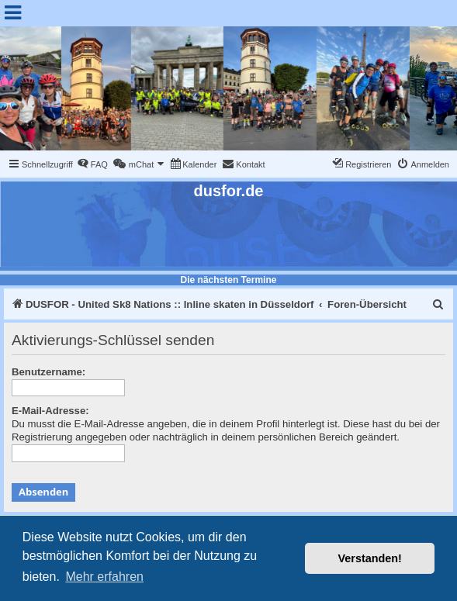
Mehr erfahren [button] (104, 576)
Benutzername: (48, 372)
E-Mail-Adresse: (50, 410)
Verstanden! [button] (370, 558)
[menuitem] (92, 164)
